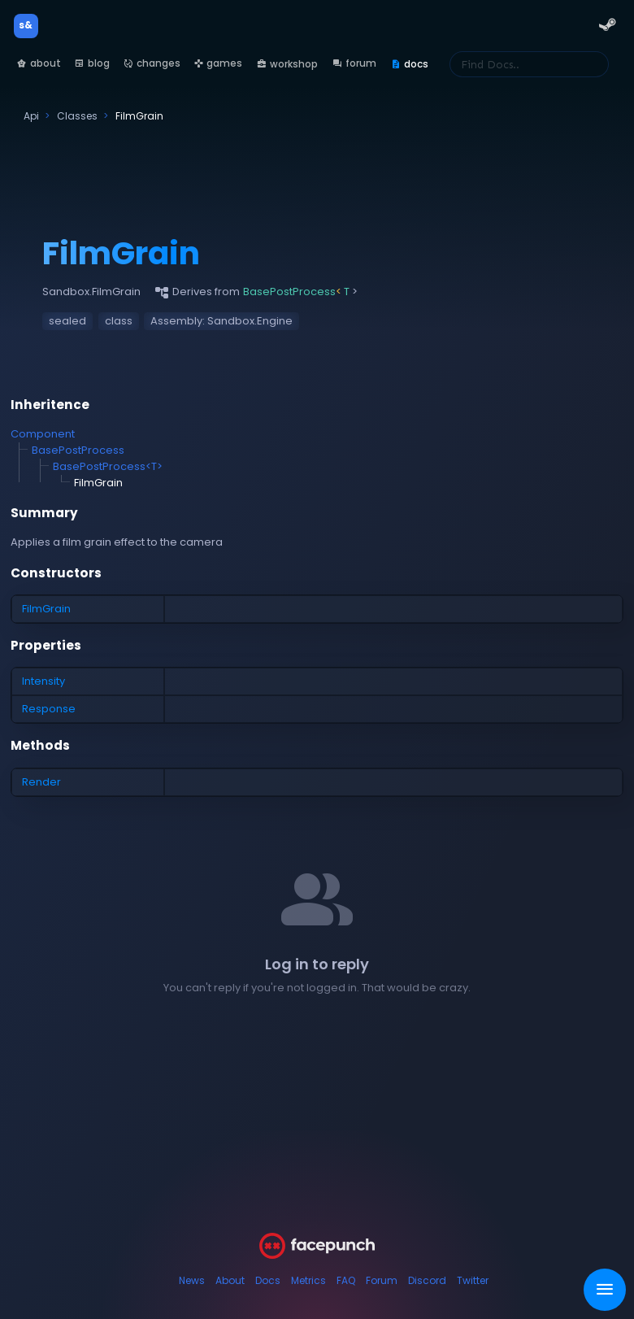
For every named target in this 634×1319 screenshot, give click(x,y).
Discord (427, 1280)
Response (49, 708)
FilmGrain (46, 608)
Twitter (473, 1280)
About (230, 1280)
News (192, 1280)
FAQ (346, 1280)
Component (43, 434)
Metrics (308, 1280)
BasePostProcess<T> (108, 466)
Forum (381, 1280)
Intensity (43, 681)
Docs (267, 1280)
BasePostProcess (78, 450)
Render (41, 782)
